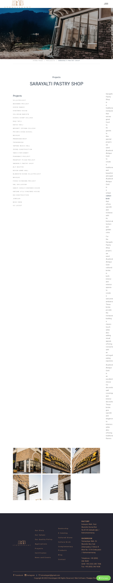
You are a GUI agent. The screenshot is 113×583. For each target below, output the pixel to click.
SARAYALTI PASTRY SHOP (69, 61)
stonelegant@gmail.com (49, 575)
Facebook (18, 575)
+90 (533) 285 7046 (93, 564)
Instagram (30, 575)
